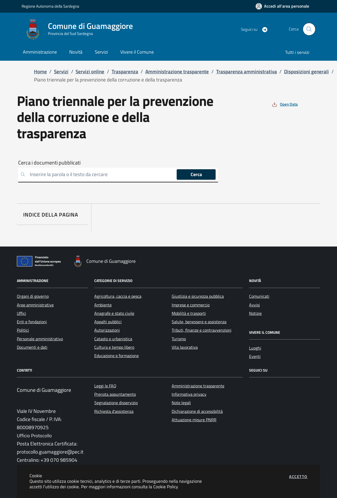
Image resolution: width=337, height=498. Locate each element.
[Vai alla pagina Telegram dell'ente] (262, 29)
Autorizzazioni (107, 330)
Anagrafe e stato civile (114, 313)
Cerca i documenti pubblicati (49, 163)
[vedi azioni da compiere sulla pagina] (284, 104)
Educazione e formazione (116, 355)
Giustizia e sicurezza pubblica (198, 296)
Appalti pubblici (108, 322)
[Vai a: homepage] (80, 29)
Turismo (179, 339)
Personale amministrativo (40, 339)
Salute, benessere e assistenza (199, 322)
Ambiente (103, 305)
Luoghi (255, 348)
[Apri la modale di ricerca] (309, 29)
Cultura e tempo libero (114, 347)
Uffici (21, 313)
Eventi (255, 356)
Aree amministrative (35, 305)
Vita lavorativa (185, 347)
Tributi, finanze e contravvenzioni (201, 330)
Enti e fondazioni (32, 322)
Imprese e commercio (191, 305)
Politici (23, 330)
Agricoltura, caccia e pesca (117, 296)
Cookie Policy (165, 486)
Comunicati (259, 296)
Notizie (255, 313)
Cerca (196, 174)
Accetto (298, 477)
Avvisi (254, 305)
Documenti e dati (32, 347)
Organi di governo (33, 296)
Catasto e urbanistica (113, 339)
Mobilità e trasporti (189, 313)
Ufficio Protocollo (34, 435)
